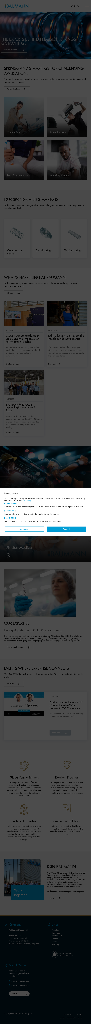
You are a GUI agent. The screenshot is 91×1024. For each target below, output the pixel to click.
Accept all (66, 529)
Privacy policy (26, 500)
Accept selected (24, 529)
